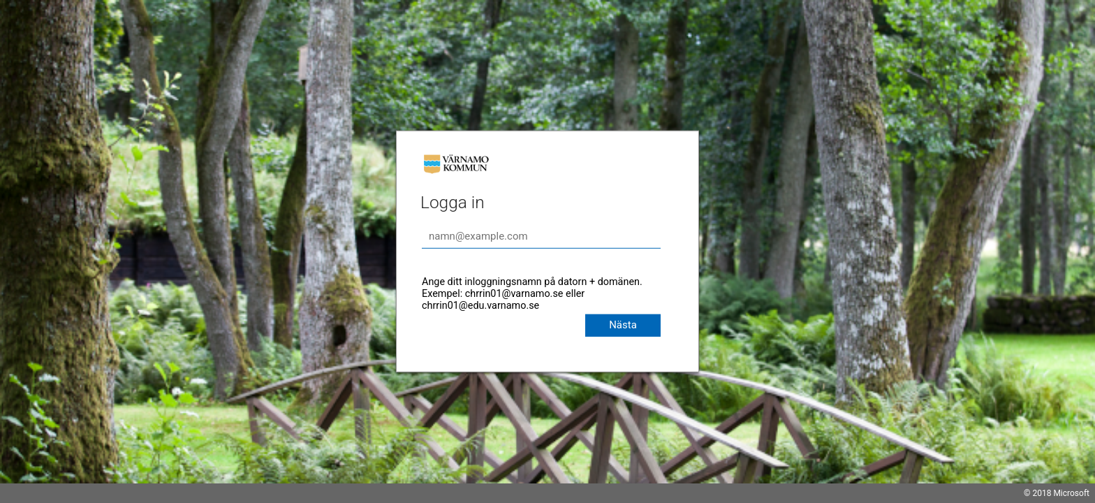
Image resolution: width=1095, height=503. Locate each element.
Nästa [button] (623, 325)
